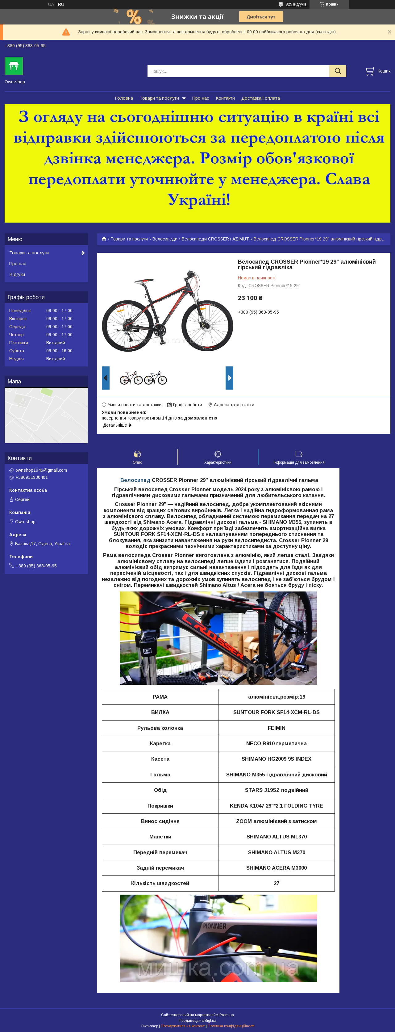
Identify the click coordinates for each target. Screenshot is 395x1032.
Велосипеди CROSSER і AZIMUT (215, 238)
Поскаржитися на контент (183, 1026)
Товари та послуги (159, 98)
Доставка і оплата (260, 98)
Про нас (200, 98)
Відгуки (17, 274)
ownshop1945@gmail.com (41, 470)
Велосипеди (164, 238)
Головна (124, 98)
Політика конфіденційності (231, 1026)
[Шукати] (337, 71)
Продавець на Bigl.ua (197, 1020)
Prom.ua (226, 1015)
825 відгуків (296, 4)
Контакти (225, 98)
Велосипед (135, 480)
